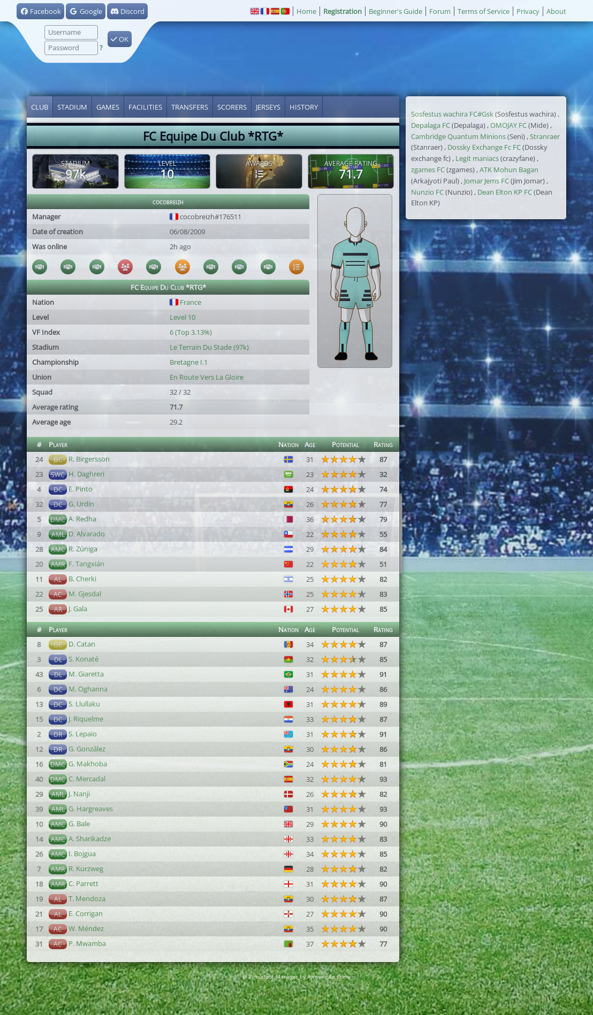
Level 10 (182, 317)
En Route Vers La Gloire (207, 377)
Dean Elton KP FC (504, 192)
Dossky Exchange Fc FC (484, 147)
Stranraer (545, 136)
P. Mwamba (87, 943)
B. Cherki (82, 578)
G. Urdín (81, 504)
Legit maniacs (477, 158)
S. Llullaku (84, 704)
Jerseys (268, 107)
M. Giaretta (86, 674)
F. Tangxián (86, 563)
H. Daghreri (86, 474)
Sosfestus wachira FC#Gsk (452, 114)
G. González (87, 748)
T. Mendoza (87, 898)
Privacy (527, 11)
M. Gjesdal (85, 593)
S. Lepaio (83, 734)
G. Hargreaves (91, 808)
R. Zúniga (83, 548)
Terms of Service (484, 11)
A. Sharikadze (90, 838)
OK (119, 39)
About (556, 11)
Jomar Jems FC (486, 181)
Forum (440, 11)
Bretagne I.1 (189, 362)
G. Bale (79, 823)
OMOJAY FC (508, 125)
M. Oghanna (88, 689)
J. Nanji (79, 793)
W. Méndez (86, 928)
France (185, 302)
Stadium (72, 107)
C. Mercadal (87, 778)
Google (85, 11)
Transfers (189, 107)
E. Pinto (81, 489)
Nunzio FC (427, 192)
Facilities (145, 107)
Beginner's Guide (395, 11)
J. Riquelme (86, 719)
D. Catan (82, 644)
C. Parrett (83, 883)
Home (306, 11)
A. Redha (82, 519)
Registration (342, 11)
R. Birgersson (89, 459)
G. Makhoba (88, 763)
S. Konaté (83, 659)
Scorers (232, 107)
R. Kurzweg (86, 868)
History (304, 107)
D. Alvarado (87, 534)
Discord (127, 11)
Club (39, 107)
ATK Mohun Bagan (509, 169)
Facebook (40, 11)
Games (107, 107)
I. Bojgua (82, 853)
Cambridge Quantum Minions (458, 136)
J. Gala (78, 608)
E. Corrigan (86, 913)
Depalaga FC (430, 125)
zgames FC (428, 169)
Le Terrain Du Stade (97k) (209, 347)
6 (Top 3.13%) (191, 332)
